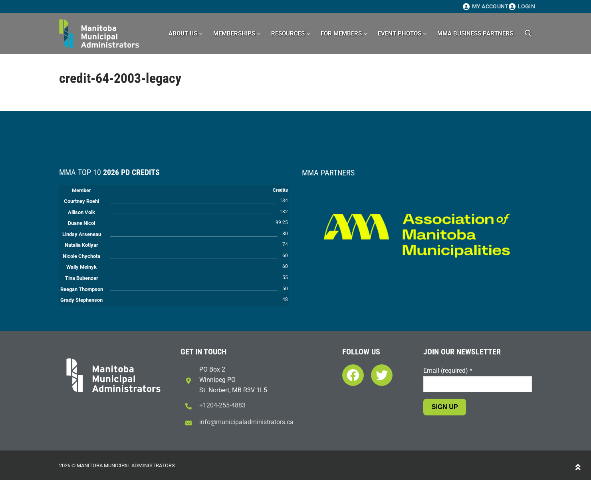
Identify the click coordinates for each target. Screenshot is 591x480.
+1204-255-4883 (222, 405)
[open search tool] (528, 33)
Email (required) (447, 370)
